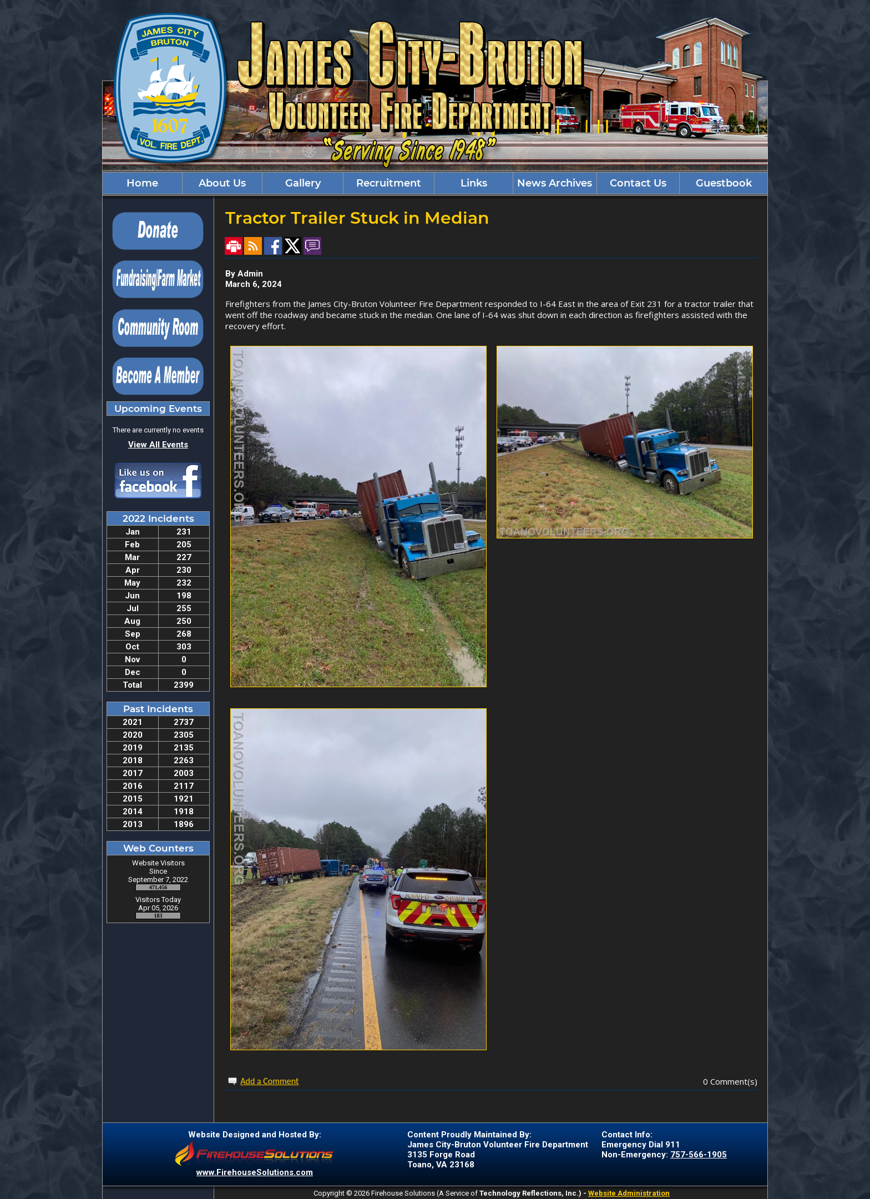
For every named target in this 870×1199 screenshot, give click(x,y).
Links (474, 183)
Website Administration (629, 1193)
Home (142, 183)
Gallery (303, 183)
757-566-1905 (698, 1155)
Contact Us (638, 183)
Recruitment (388, 183)
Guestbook (724, 183)
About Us (222, 183)
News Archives (554, 183)
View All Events (158, 445)
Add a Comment (269, 1081)
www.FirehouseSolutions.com (254, 1172)
